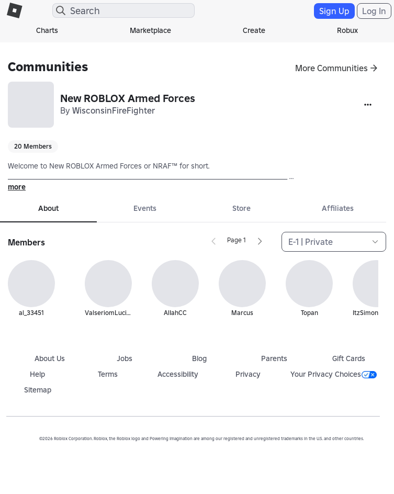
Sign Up (334, 11)
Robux (347, 30)
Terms (108, 374)
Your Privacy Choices (333, 374)
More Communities (331, 68)
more (17, 187)
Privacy (248, 374)
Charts (47, 30)
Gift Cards (348, 358)
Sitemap (37, 390)
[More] (367, 104)
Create (254, 30)
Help (37, 374)
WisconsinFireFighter (113, 110)
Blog (199, 358)
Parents (274, 358)
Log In (374, 11)
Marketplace (150, 30)
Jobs (124, 358)
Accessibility (177, 374)
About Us (50, 358)
